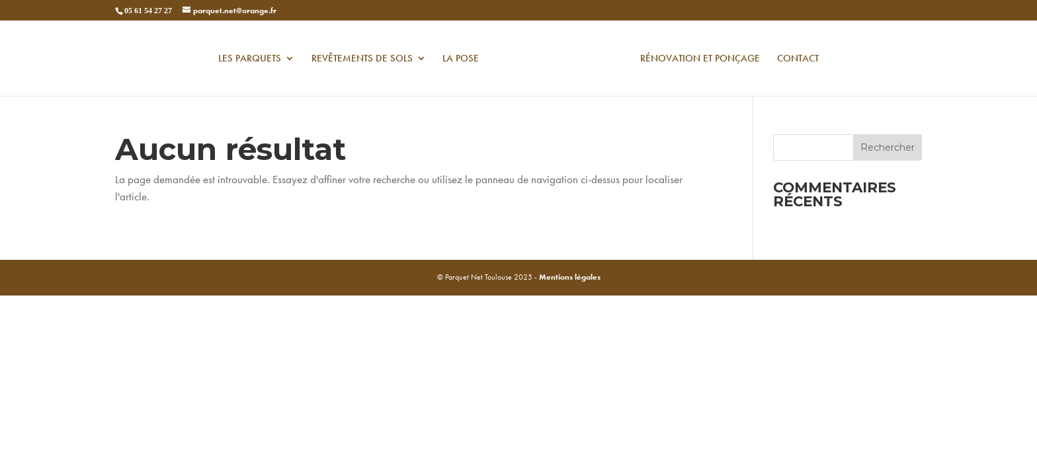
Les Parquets (249, 59)
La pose (460, 59)
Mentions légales (570, 277)
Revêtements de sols (362, 59)
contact (798, 59)
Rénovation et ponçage (700, 59)
